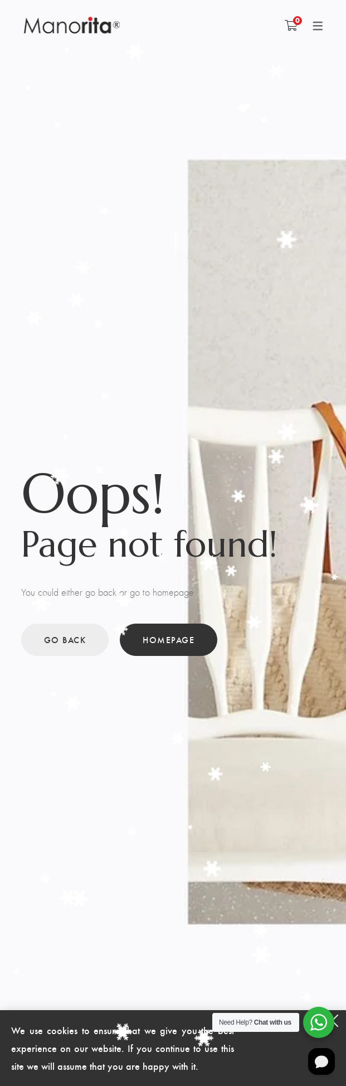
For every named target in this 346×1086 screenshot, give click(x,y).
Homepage (168, 639)
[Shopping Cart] (291, 25)
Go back (65, 639)
